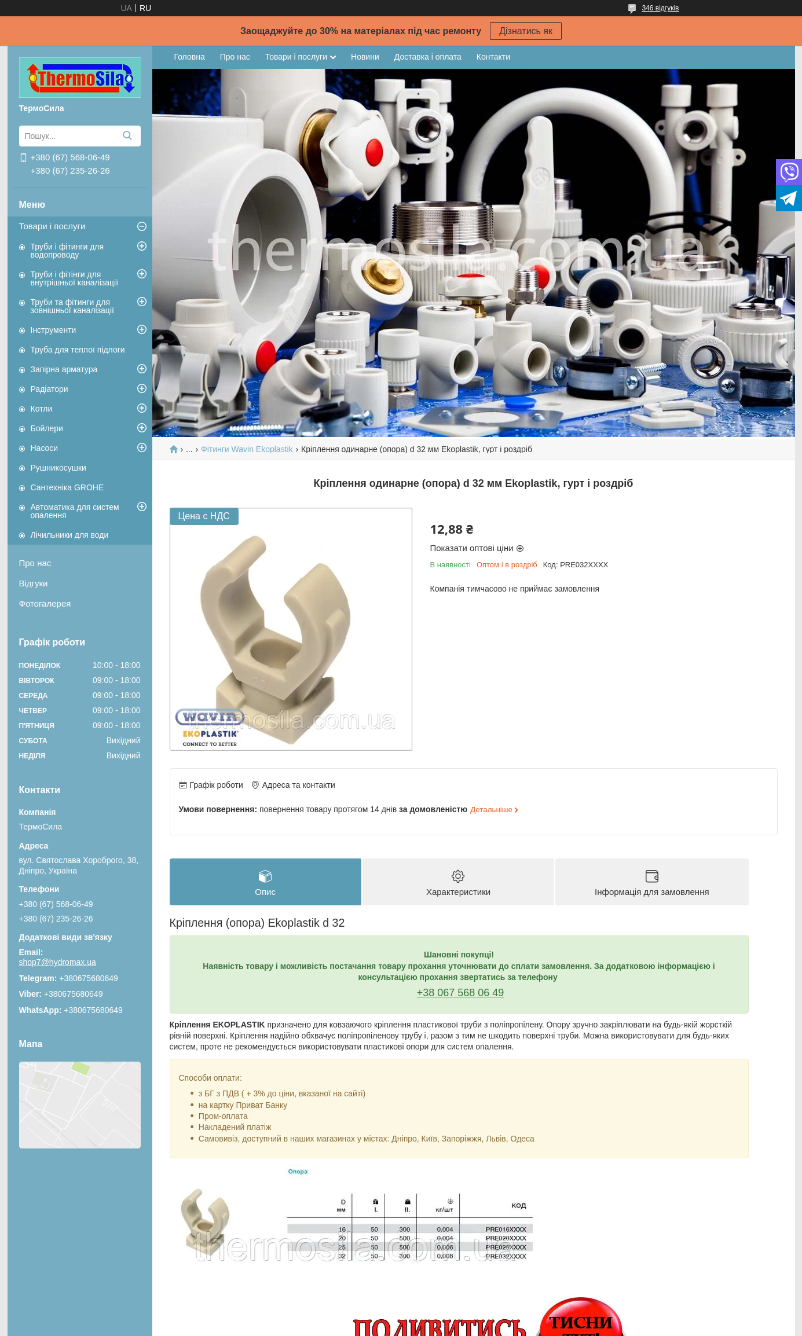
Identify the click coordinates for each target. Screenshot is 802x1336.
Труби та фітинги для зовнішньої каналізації (72, 306)
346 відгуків (660, 8)
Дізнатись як (525, 31)
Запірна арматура (64, 369)
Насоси (44, 448)
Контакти (493, 56)
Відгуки (33, 583)
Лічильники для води (70, 534)
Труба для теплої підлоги (78, 349)
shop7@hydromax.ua (57, 962)
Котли (42, 408)
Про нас (35, 563)
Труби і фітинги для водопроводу (67, 250)
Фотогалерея (45, 603)
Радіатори (49, 389)
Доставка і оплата (428, 56)
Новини (365, 56)
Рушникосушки (58, 467)
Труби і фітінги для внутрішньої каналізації (75, 278)
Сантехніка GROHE (67, 487)
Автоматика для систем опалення (75, 511)
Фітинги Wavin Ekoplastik (247, 449)
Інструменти (53, 330)
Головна (189, 56)
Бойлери (47, 428)
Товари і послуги (52, 226)
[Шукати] (128, 136)
